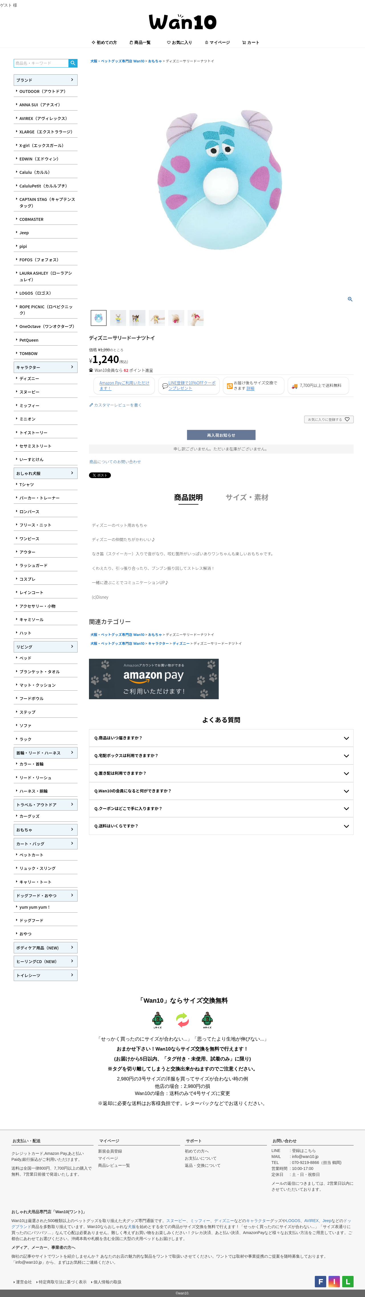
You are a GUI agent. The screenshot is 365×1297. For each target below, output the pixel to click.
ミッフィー (29, 405)
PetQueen (28, 340)
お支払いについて (201, 1158)
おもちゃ (24, 830)
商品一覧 (140, 42)
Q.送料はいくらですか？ (116, 826)
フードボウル (31, 698)
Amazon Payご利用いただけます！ (124, 385)
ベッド (25, 658)
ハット (25, 633)
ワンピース (29, 538)
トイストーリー (33, 432)
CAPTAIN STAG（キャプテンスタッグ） (47, 202)
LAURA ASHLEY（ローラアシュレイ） (45, 276)
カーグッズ (29, 816)
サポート (194, 1141)
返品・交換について (203, 1165)
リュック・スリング (37, 868)
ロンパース (29, 511)
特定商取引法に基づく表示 (63, 1282)
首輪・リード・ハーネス (38, 753)
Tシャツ (26, 484)
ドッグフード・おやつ (36, 895)
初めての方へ (197, 1151)
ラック (25, 739)
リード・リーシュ (35, 777)
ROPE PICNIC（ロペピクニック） (46, 310)
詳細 (250, 388)
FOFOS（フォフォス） (40, 259)
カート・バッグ (30, 844)
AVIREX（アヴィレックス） (44, 118)
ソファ (25, 725)
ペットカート (31, 855)
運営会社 (24, 1282)
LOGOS (293, 1220)
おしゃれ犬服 (28, 473)
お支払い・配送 (26, 1141)
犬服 (132, 1226)
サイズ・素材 (247, 497)
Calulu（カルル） (35, 172)
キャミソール (31, 619)
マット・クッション (37, 685)
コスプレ (27, 579)
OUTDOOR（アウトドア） (43, 91)
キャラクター (28, 367)
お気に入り (179, 42)
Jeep (24, 232)
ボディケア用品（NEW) (37, 948)
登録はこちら (304, 1150)
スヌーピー (29, 392)
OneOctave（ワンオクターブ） (47, 326)
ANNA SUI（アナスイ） (40, 104)
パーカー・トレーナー (39, 498)
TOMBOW (28, 353)
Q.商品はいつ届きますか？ (118, 738)
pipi (23, 246)
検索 (72, 63)
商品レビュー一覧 (114, 1165)
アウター (27, 552)
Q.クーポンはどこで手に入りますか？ (128, 808)
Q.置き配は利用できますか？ (120, 773)
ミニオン (27, 419)
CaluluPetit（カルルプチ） (44, 186)
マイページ (217, 42)
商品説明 (188, 497)
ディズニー (29, 378)
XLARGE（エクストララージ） (47, 131)
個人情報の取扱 (107, 1282)
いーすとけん (31, 459)
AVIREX (311, 1220)
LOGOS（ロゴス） (36, 293)
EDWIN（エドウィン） (40, 159)
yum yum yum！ (35, 907)
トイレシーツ (28, 975)
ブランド (24, 80)
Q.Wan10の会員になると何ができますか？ (133, 791)
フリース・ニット (35, 525)
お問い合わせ (285, 1141)
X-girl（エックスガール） (42, 145)
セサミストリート (35, 446)
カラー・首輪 (31, 764)
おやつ (25, 934)
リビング (24, 647)
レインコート (31, 592)
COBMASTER (31, 219)
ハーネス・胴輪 (33, 791)
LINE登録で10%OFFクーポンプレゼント (192, 385)
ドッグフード (31, 920)
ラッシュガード (33, 565)
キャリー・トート (35, 882)
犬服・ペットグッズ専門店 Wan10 (117, 61)
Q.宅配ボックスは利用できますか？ (126, 755)
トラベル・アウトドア (36, 804)
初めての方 (104, 42)
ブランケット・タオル (39, 671)
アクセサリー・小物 (37, 606)
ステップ (27, 712)
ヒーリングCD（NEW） (37, 961)
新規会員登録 (110, 1151)
